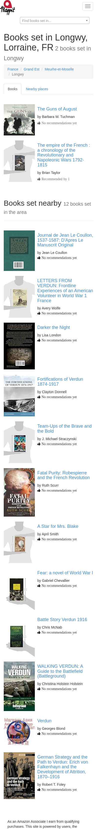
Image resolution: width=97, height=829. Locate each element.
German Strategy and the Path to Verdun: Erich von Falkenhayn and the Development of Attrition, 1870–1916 (62, 767)
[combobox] (55, 20)
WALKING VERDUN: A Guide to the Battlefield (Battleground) (60, 671)
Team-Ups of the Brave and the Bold (64, 429)
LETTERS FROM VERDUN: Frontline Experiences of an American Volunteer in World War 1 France (65, 290)
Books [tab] (12, 89)
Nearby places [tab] (37, 89)
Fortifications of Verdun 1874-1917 (60, 382)
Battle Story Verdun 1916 (62, 619)
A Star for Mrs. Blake (57, 526)
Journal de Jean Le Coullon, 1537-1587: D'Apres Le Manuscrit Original (65, 240)
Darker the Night (53, 327)
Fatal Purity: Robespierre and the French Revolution (63, 475)
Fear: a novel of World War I (65, 572)
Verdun (44, 720)
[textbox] (54, 20)
